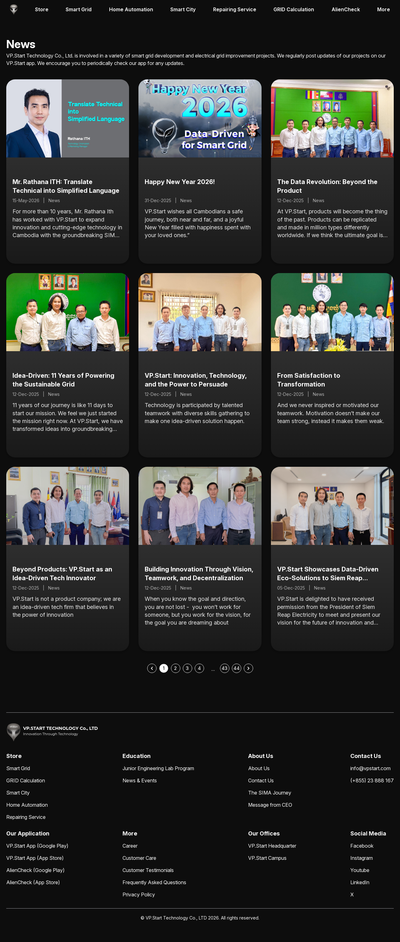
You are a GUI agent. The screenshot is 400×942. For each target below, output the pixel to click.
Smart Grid (79, 9)
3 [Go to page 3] (187, 668)
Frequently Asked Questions (154, 882)
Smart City (183, 9)
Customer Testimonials (148, 870)
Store (41, 9)
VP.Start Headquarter (272, 846)
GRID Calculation (293, 9)
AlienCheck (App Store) (33, 882)
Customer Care (139, 858)
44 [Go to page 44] (236, 668)
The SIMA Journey (269, 793)
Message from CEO (270, 805)
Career (130, 846)
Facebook (361, 846)
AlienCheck (346, 9)
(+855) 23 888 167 (372, 780)
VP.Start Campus (267, 858)
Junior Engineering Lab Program (158, 768)
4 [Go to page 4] (199, 668)
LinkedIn (359, 882)
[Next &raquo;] (248, 668)
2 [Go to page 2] (175, 668)
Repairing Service (234, 9)
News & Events (139, 780)
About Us (259, 768)
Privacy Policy (138, 894)
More (383, 9)
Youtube (359, 870)
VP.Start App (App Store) (35, 858)
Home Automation (131, 9)
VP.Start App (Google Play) (37, 846)
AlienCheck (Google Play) (35, 870)
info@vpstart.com (370, 768)
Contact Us (261, 780)
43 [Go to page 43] (225, 668)
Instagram (361, 858)
